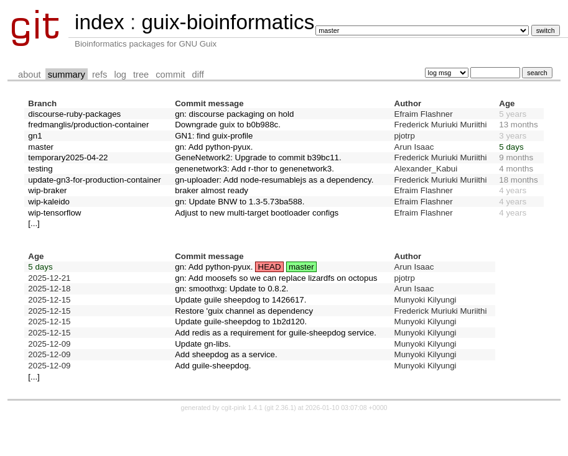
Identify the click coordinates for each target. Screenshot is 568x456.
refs (99, 75)
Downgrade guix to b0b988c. (228, 124)
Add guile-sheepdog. (213, 365)
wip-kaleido (49, 201)
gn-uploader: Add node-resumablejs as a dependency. (274, 180)
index (99, 22)
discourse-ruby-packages (74, 114)
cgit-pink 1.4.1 (242, 407)
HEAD (269, 266)
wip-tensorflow (54, 212)
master (41, 147)
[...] (34, 223)
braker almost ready (211, 190)
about (29, 75)
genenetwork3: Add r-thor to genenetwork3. (254, 168)
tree (141, 75)
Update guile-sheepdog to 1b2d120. (241, 321)
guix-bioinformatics (227, 22)
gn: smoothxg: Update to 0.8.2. (231, 288)
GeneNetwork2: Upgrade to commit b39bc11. (258, 157)
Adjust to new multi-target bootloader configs (256, 212)
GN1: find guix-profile (214, 135)
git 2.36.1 (280, 407)
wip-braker (47, 190)
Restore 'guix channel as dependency (244, 311)
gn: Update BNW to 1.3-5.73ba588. (239, 201)
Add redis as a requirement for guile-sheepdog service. (275, 332)
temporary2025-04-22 (68, 157)
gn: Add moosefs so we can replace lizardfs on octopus (276, 278)
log (120, 75)
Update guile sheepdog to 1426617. (240, 299)
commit (170, 75)
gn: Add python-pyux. (214, 147)
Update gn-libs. (203, 344)
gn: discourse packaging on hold (234, 114)
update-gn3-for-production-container (94, 180)
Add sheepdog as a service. (226, 354)
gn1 (35, 135)
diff (198, 75)
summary (66, 75)
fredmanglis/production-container (88, 124)
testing (40, 168)
